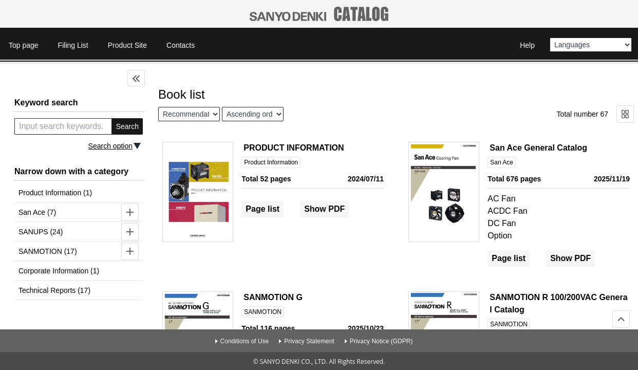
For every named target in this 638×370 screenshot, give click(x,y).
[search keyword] (63, 126)
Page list (262, 209)
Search (127, 126)
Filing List (73, 45)
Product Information (271, 162)
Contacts (180, 45)
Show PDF (324, 209)
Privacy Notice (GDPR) (381, 341)
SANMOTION (263, 312)
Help (527, 45)
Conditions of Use (244, 341)
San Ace (501, 162)
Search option (110, 146)
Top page (24, 45)
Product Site (127, 45)
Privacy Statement (309, 341)
